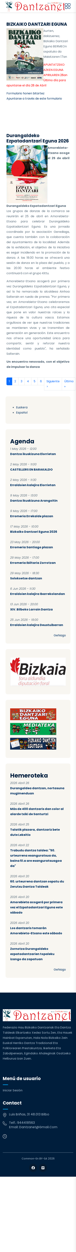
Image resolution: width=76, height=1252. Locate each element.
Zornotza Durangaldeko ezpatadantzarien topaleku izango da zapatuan (32, 954)
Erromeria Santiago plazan (31, 547)
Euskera (21, 407)
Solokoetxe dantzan (26, 578)
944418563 (26, 1122)
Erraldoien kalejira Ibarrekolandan (37, 594)
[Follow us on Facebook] (33, 1168)
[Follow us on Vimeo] (43, 1168)
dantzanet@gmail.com (38, 1127)
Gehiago (60, 635)
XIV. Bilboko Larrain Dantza (31, 609)
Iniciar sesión (13, 1090)
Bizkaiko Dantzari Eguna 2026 (33, 532)
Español (21, 412)
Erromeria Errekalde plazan (31, 516)
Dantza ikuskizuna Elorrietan (33, 454)
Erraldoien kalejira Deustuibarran (36, 625)
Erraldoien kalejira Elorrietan (33, 485)
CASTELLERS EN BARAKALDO (31, 469)
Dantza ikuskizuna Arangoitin (34, 501)
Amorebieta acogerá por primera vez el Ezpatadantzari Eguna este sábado (36, 907)
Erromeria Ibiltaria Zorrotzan (33, 563)
